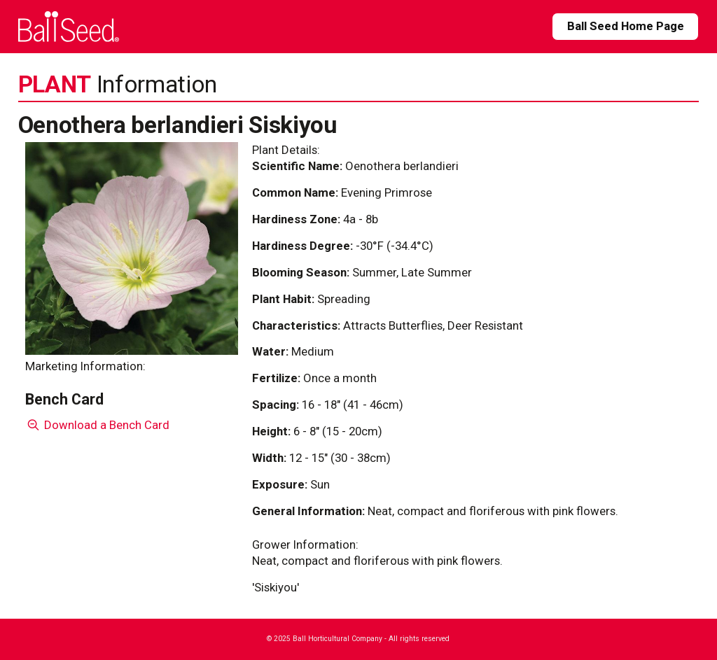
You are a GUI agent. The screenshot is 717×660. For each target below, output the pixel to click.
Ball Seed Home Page (625, 26)
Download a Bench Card (97, 425)
